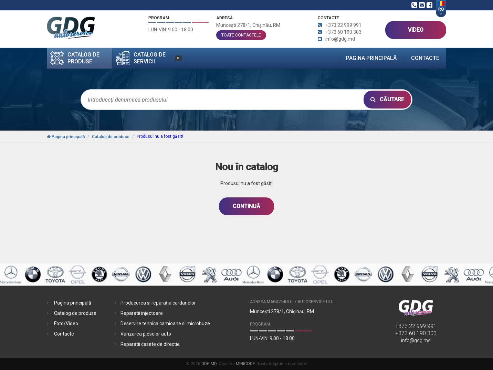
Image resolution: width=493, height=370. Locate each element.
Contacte (425, 58)
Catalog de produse (75, 313)
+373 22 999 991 (416, 326)
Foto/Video (66, 323)
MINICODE (245, 363)
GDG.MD (209, 363)
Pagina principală (371, 58)
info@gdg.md (416, 340)
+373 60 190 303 (416, 333)
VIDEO (415, 30)
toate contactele (241, 35)
